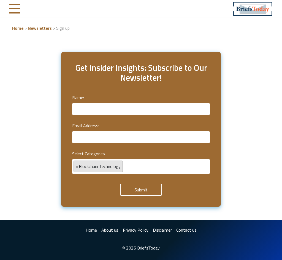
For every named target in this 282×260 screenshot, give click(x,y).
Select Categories (88, 153)
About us (109, 230)
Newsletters (40, 28)
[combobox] (141, 166)
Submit (141, 189)
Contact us (186, 230)
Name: (78, 97)
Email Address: (85, 125)
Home (17, 28)
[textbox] (126, 164)
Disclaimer (162, 230)
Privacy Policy (135, 230)
